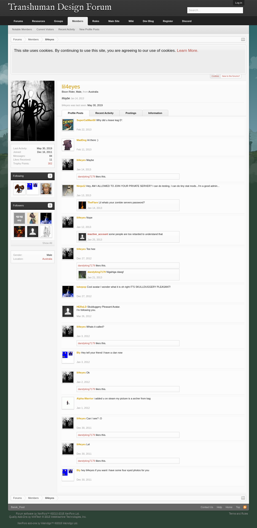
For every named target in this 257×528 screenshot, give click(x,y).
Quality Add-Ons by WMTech (47, 516)
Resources (38, 21)
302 (50, 163)
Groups (58, 21)
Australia (47, 258)
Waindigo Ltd (70, 523)
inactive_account (98, 234)
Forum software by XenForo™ (48, 513)
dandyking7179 (86, 176)
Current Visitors (45, 29)
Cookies (215, 75)
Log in (238, 2)
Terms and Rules (238, 513)
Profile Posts (75, 113)
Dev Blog (148, 21)
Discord (187, 21)
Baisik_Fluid (17, 507)
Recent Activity (104, 113)
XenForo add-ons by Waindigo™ (35, 523)
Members (77, 21)
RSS (245, 507)
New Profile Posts (89, 29)
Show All (47, 243)
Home (229, 507)
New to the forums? (231, 76)
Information (155, 113)
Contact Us (207, 507)
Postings (131, 113)
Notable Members (22, 29)
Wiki (131, 21)
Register (168, 21)
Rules (95, 21)
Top (238, 507)
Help (219, 507)
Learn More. (187, 50)
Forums (18, 21)
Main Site (113, 21)
